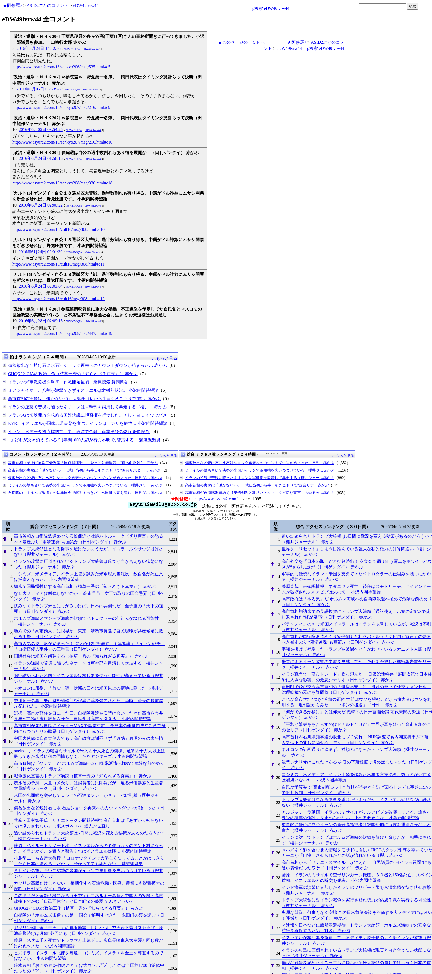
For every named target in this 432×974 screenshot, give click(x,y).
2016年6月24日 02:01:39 (40, 252)
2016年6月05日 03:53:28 (39, 89)
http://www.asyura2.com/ (216, 499)
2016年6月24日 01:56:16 (41, 158)
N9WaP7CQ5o (72, 48)
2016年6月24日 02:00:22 (41, 205)
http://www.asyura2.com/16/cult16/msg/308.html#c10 (58, 229)
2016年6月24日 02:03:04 (41, 286)
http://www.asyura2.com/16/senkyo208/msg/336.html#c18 (62, 183)
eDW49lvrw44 (85, 5)
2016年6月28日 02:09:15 (41, 321)
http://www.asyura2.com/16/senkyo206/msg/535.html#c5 (61, 67)
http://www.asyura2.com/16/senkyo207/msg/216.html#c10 (62, 142)
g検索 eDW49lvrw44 (270, 8)
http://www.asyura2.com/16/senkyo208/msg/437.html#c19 (62, 333)
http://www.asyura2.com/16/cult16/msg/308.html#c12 (58, 298)
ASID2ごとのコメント (48, 5)
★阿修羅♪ (12, 5)
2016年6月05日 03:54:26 (41, 129)
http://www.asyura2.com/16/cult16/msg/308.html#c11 (58, 264)
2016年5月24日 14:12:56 (39, 48)
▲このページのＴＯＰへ (241, 42)
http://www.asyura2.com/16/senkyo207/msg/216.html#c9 (61, 107)
